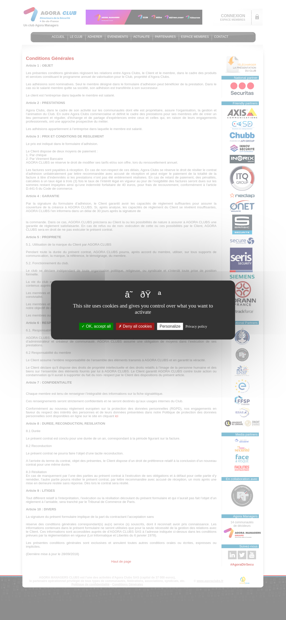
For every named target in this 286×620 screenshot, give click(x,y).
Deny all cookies (135, 326)
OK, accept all (96, 326)
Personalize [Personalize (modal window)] (170, 326)
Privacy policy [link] (196, 326)
